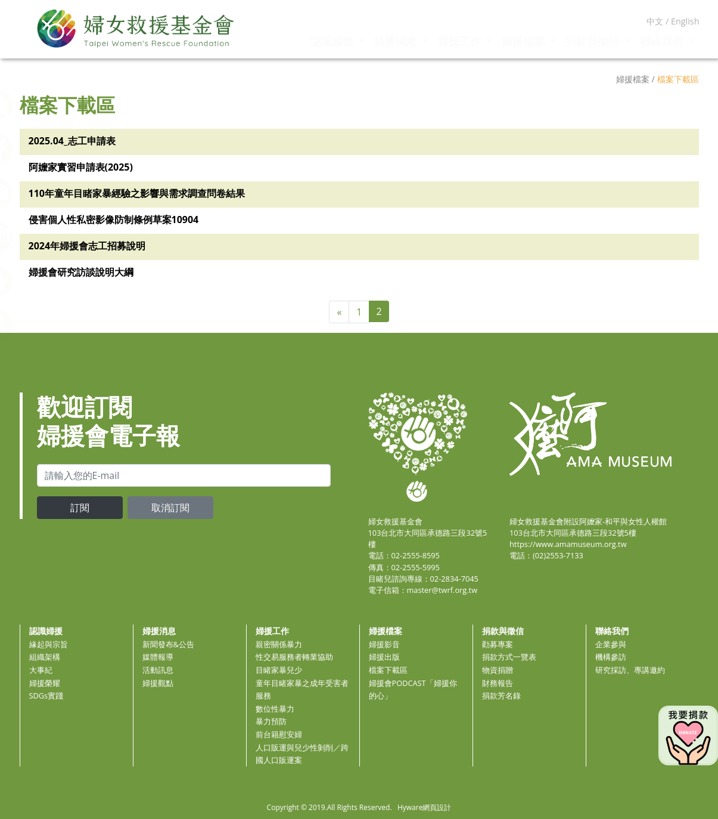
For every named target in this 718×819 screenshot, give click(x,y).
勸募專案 (497, 644)
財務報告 (497, 683)
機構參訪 (610, 656)
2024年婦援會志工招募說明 (87, 245)
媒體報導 (157, 656)
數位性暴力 (275, 708)
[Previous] (339, 312)
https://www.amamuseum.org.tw (568, 544)
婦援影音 (384, 644)
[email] (184, 475)
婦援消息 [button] (397, 41)
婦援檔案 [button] (525, 41)
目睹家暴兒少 (279, 670)
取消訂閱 (170, 507)
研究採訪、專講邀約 (630, 670)
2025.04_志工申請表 (72, 140)
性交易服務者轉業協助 (294, 656)
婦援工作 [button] (461, 41)
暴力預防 (271, 721)
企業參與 (610, 644)
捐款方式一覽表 (509, 656)
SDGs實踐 (46, 695)
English (685, 21)
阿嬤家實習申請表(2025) (81, 167)
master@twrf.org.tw (442, 590)
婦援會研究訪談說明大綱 (81, 272)
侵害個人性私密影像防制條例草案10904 (114, 219)
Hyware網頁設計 (424, 807)
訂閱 (79, 507)
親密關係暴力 (279, 644)
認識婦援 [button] (333, 41)
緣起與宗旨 (48, 644)
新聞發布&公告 (168, 644)
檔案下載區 (388, 670)
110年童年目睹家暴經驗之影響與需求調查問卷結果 (137, 193)
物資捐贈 (497, 670)
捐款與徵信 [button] (593, 41)
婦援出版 (384, 656)
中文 (654, 21)
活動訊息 (157, 670)
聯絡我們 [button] (663, 41)
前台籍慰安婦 (279, 734)
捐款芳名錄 (501, 695)
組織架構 (44, 656)
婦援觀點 (157, 683)
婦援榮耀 (44, 683)
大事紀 (40, 670)
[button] (27, 323)
